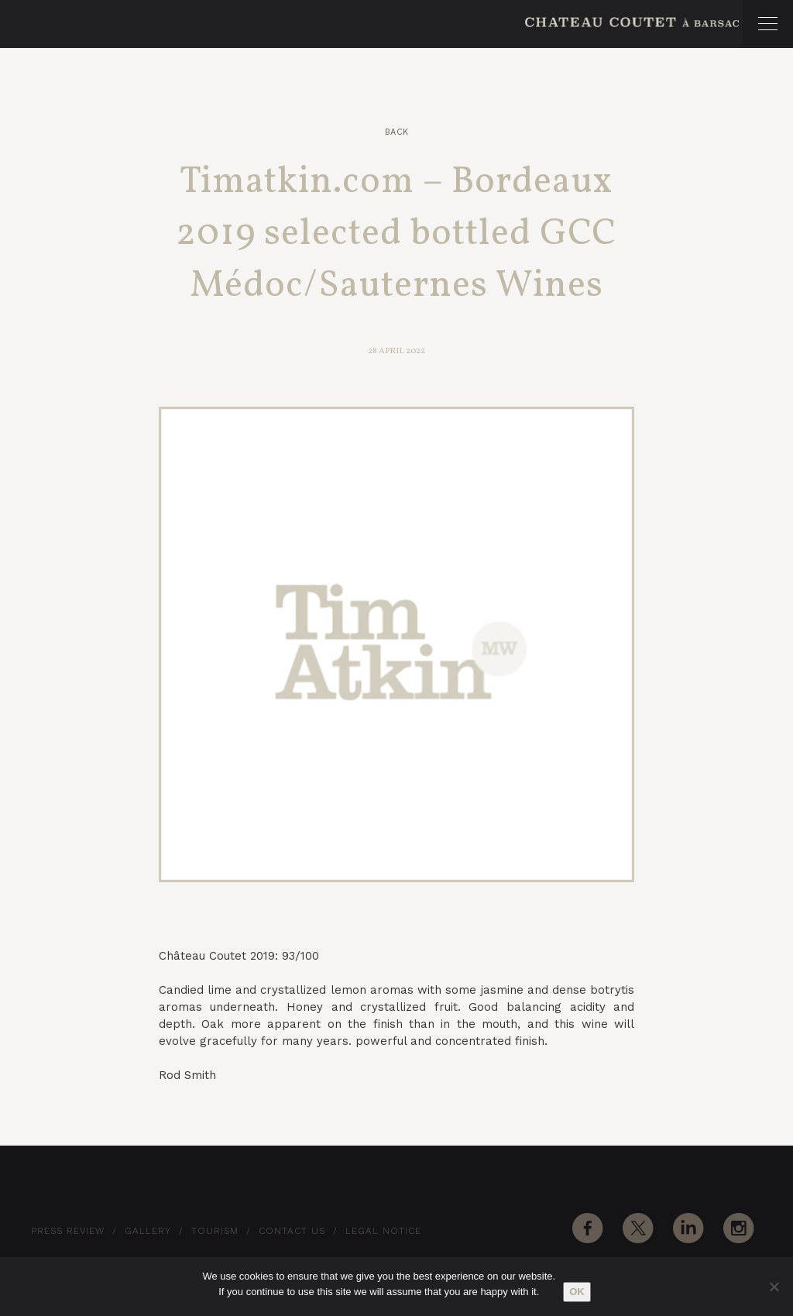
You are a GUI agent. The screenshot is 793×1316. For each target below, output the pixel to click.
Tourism (215, 1230)
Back (397, 132)
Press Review (68, 1230)
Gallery (148, 1230)
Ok (577, 1291)
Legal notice (383, 1230)
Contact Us (292, 1230)
